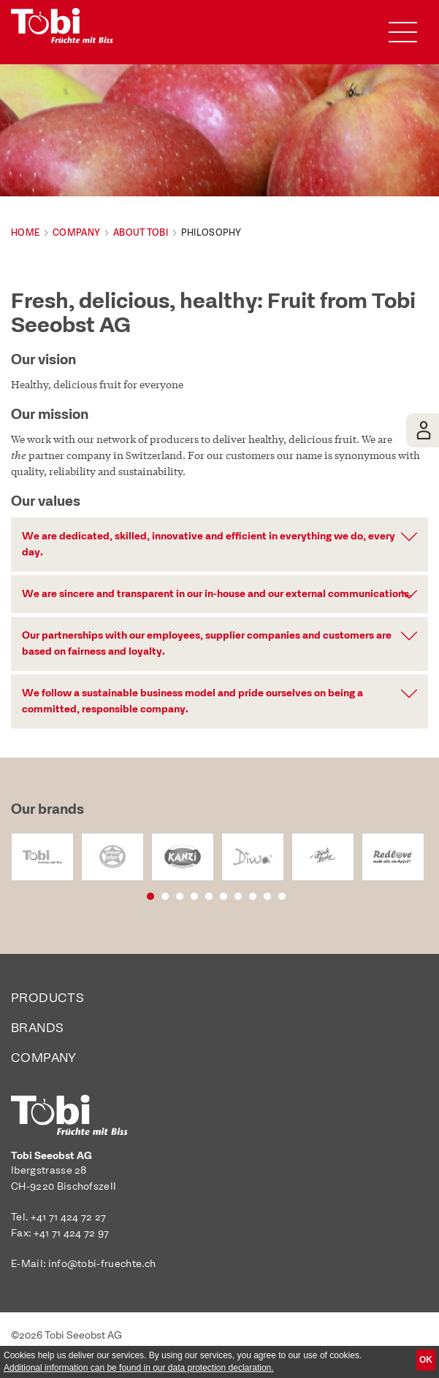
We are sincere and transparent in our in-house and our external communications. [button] (217, 594)
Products (47, 999)
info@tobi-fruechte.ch (102, 1264)
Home (25, 233)
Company (76, 233)
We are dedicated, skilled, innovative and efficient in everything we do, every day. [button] (208, 544)
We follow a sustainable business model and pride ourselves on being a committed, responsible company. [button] (192, 701)
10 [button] (300, 895)
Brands (37, 1029)
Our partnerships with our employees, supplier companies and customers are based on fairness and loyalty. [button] (207, 644)
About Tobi (140, 233)
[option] (42, 857)
